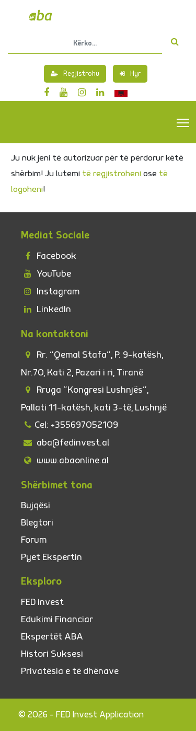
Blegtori (37, 523)
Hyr (130, 74)
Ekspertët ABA (52, 637)
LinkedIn (46, 309)
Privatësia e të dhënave (70, 671)
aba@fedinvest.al (65, 443)
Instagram (50, 291)
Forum (34, 540)
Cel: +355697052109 (69, 425)
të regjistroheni (111, 173)
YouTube (46, 274)
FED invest (42, 602)
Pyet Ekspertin (51, 557)
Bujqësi (35, 505)
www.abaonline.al (65, 460)
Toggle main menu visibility (184, 122)
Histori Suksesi (52, 654)
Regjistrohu (75, 74)
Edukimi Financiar (57, 619)
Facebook (48, 256)
